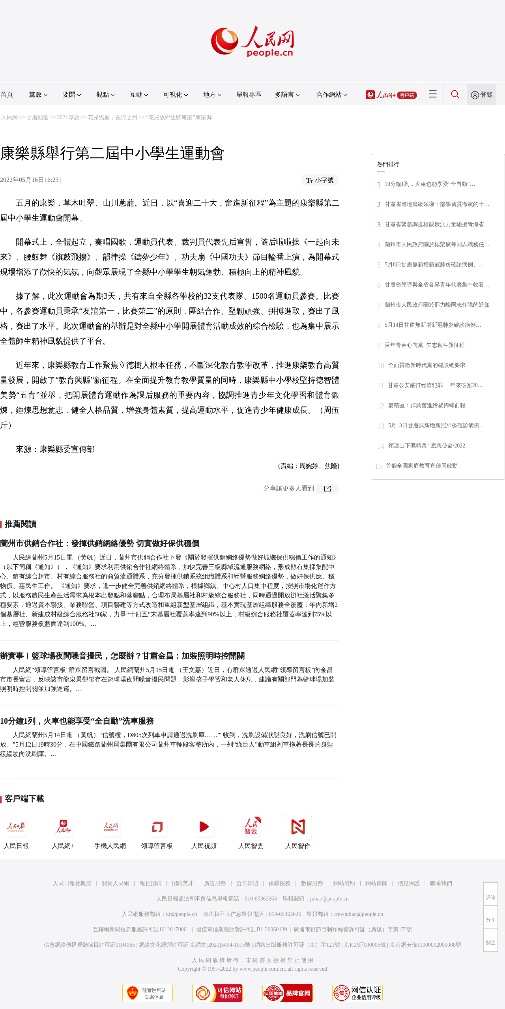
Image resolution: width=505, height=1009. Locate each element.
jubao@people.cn (329, 899)
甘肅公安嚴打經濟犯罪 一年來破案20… (435, 385)
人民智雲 (251, 831)
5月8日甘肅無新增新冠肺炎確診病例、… (434, 265)
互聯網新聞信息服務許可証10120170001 (141, 929)
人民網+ (63, 831)
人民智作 (298, 831)
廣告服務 (215, 883)
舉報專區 (249, 94)
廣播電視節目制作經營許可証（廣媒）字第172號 (353, 929)
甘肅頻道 (37, 117)
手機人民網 (110, 831)
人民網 (9, 117)
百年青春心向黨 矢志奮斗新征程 (425, 345)
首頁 (6, 94)
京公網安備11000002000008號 (425, 945)
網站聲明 (344, 883)
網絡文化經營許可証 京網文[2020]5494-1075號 (195, 945)
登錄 (486, 94)
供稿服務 (280, 883)
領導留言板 (157, 831)
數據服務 (312, 883)
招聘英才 (183, 883)
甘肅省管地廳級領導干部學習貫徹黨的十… (437, 204)
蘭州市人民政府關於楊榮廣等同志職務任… (437, 244)
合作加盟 (247, 883)
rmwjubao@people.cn (358, 914)
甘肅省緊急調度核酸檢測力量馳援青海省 (434, 224)
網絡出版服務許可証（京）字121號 (297, 945)
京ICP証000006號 (365, 945)
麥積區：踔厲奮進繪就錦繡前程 (427, 405)
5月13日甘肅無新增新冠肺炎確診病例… (436, 426)
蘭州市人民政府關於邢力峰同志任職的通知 (437, 305)
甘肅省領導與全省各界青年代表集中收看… (437, 285)
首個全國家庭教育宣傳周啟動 (422, 466)
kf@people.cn (181, 914)
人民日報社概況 (72, 883)
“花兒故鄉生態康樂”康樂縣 (178, 117)
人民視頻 (204, 831)
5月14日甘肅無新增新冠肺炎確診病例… (433, 325)
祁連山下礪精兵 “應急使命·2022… (429, 446)
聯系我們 (441, 883)
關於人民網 (115, 883)
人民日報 (16, 831)
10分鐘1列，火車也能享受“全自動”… (430, 184)
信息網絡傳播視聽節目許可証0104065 (89, 945)
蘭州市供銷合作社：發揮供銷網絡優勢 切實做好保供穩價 (99, 543)
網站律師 (376, 883)
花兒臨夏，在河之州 (112, 117)
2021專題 (68, 117)
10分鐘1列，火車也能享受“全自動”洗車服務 (77, 721)
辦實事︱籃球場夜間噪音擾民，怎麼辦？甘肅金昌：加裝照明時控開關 (122, 655)
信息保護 (409, 883)
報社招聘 (151, 883)
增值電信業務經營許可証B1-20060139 (241, 929)
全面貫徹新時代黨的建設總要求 (427, 365)
